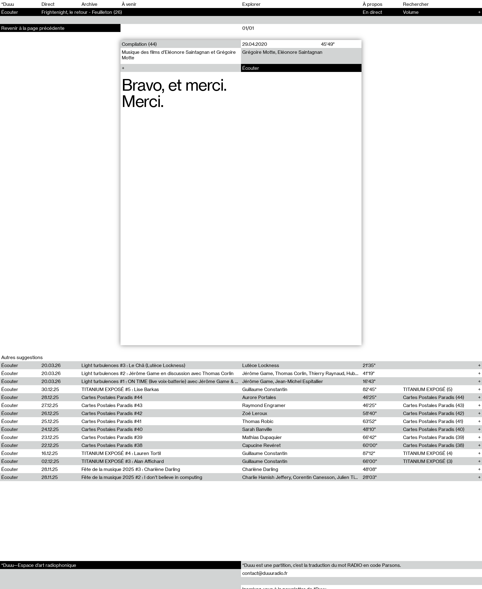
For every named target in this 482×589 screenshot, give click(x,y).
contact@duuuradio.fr (265, 573)
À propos (372, 4)
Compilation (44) (139, 44)
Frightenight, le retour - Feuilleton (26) (81, 12)
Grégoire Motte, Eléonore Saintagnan (282, 52)
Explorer (251, 4)
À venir (129, 4)
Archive (89, 4)
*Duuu (7, 4)
